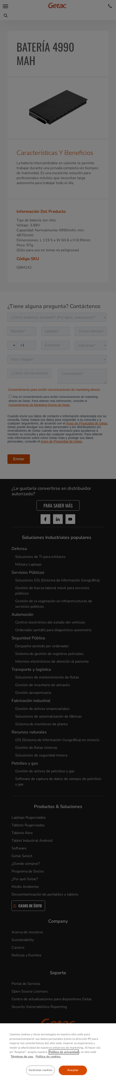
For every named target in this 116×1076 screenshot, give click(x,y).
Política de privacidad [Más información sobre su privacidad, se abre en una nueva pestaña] (63, 1066)
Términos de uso (22, 1071)
